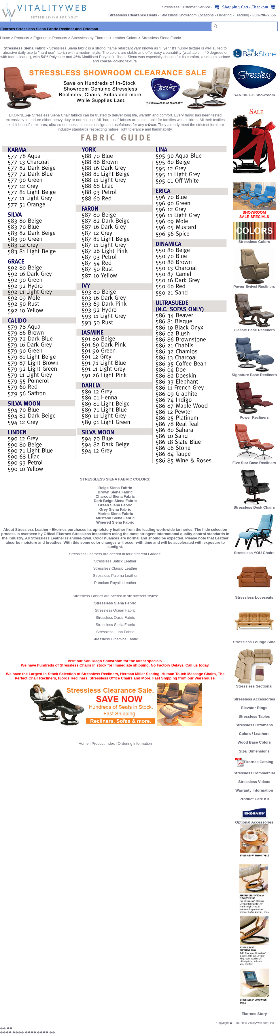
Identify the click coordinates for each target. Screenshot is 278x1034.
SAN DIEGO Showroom (254, 95)
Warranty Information (254, 790)
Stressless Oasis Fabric (115, 617)
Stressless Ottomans (254, 725)
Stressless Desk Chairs (254, 506)
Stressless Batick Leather (115, 561)
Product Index (103, 743)
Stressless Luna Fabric (115, 632)
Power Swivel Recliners (254, 286)
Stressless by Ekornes (90, 38)
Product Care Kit (254, 799)
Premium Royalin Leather (115, 583)
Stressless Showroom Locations (187, 15)
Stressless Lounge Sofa (254, 640)
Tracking (242, 15)
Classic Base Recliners (254, 328)
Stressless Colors (254, 242)
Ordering (224, 15)
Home (5, 38)
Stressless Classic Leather (115, 568)
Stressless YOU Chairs (254, 551)
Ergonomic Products (50, 38)
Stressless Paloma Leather (115, 575)
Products (21, 38)
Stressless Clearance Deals (132, 15)
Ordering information (135, 743)
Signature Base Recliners (254, 373)
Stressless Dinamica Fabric (115, 639)
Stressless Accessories (254, 699)
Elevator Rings (254, 708)
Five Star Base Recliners (254, 461)
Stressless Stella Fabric (115, 625)
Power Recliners (254, 416)
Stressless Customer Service (186, 7)
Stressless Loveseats (254, 596)
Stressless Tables (254, 716)
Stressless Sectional (254, 684)
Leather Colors (125, 38)
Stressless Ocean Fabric (115, 610)
